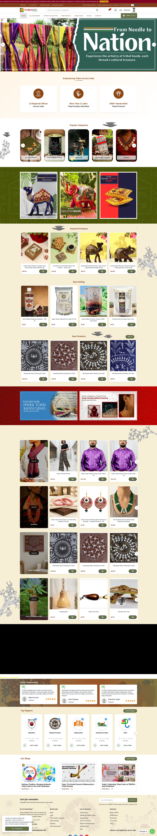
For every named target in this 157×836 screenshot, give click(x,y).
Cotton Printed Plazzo (63, 473)
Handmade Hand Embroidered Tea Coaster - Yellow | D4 (64, 266)
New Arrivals (66, 15)
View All (130, 337)
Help (81, 829)
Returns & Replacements (87, 823)
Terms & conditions (85, 821)
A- (121, 5)
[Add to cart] (43, 271)
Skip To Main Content (89, 5)
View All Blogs (131, 759)
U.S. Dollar (32, 5)
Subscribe (132, 800)
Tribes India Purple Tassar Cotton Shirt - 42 (123, 474)
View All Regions (130, 711)
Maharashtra (78, 733)
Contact (98, 15)
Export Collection (51, 15)
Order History (114, 815)
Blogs (89, 15)
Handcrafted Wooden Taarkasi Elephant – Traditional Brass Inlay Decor (123, 266)
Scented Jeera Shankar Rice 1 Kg (122, 319)
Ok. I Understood (17, 828)
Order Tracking (45, 5)
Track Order (113, 821)
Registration (127, 10)
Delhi (125, 733)
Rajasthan (31, 733)
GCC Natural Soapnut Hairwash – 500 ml (34, 320)
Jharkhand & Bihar (102, 733)
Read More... (27, 789)
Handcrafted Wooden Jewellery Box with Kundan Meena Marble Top (35, 266)
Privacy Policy (84, 812)
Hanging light (63, 611)
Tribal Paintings (54, 821)
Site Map (116, 5)
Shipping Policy (84, 826)
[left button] (3, 45)
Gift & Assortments (55, 826)
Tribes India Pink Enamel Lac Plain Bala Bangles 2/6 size (63, 520)
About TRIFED (114, 812)
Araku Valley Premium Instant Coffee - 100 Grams (93, 320)
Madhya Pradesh (55, 733)
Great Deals (78, 15)
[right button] (154, 45)
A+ (128, 5)
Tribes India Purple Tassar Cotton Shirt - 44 (93, 474)
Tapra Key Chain (93, 611)
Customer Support (57, 5)
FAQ (111, 823)
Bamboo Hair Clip (123, 611)
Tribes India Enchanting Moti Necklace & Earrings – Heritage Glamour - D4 (93, 520)
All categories (34, 15)
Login (120, 10)
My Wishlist (113, 818)
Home (23, 15)
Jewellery (52, 823)
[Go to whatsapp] (152, 831)
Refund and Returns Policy (88, 815)
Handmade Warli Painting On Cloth (35, 373)
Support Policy (84, 818)
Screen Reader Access (104, 5)
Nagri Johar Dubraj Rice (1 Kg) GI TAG (64, 319)
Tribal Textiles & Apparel (57, 818)
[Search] (73, 10)
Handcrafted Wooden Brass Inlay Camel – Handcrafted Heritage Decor (93, 266)
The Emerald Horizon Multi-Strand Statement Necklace (123, 520)
